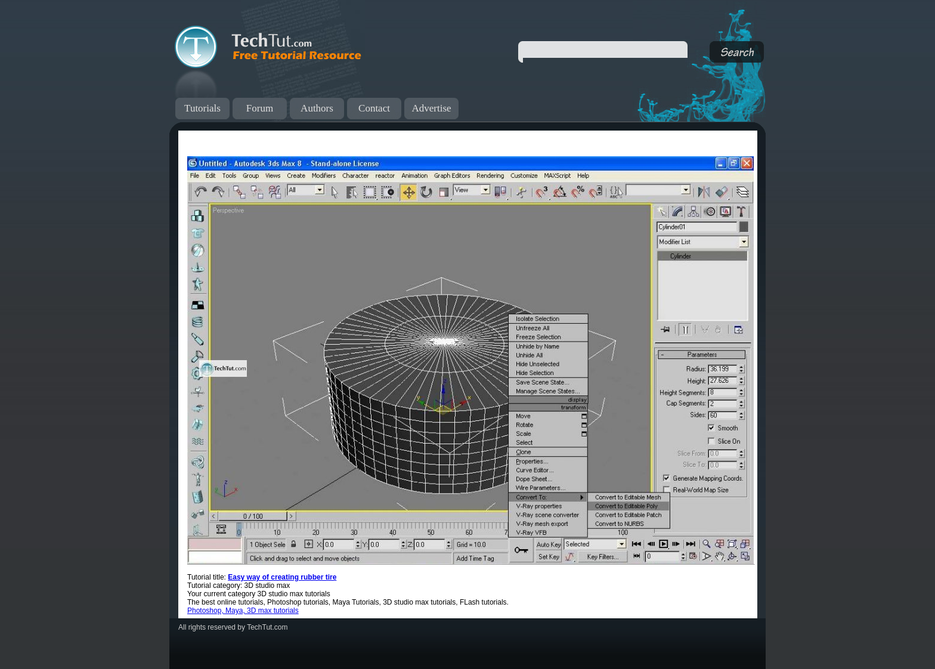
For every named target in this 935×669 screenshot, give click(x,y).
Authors (317, 108)
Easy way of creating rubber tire (282, 577)
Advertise (431, 108)
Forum (259, 108)
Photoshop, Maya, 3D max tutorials (243, 610)
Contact (374, 108)
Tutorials (202, 108)
